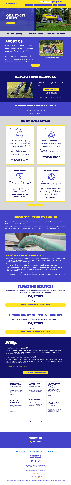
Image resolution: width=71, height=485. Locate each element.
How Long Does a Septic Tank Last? (15, 388)
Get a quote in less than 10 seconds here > (18, 370)
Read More (12, 398)
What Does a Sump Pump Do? (34, 388)
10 (37, 425)
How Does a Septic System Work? (15, 405)
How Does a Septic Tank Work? (53, 407)
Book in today (20, 191)
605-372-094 (36, 473)
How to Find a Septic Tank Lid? (35, 404)
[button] (32, 5)
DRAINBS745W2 (38, 116)
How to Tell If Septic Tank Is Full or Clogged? (54, 389)
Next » (41, 425)
